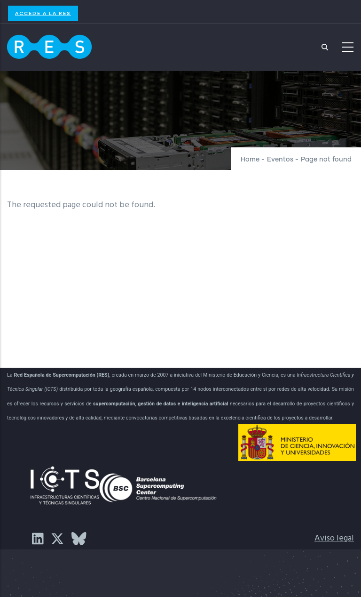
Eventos (280, 159)
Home (250, 159)
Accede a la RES (43, 13)
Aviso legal (334, 538)
